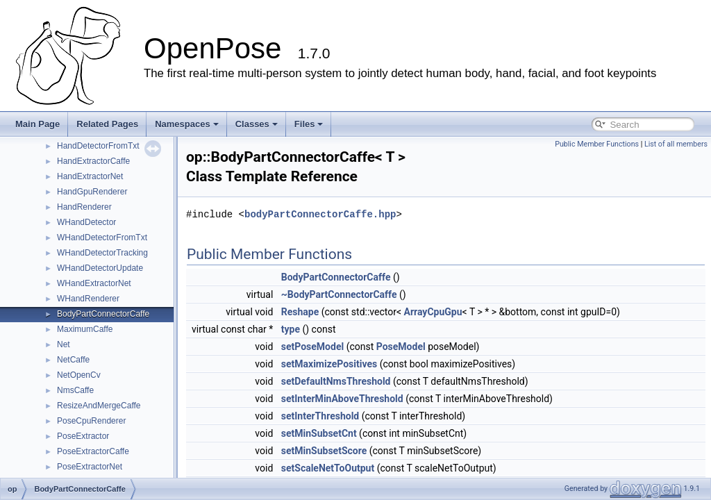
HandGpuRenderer (92, 192)
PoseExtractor (83, 436)
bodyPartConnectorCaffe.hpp (320, 214)
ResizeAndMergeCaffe (99, 405)
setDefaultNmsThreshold (336, 381)
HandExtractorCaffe (93, 161)
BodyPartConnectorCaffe (103, 314)
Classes (256, 124)
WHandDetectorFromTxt (102, 237)
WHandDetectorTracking (102, 253)
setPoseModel (312, 346)
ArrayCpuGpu (433, 311)
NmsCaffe (75, 390)
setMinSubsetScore (324, 450)
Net (63, 344)
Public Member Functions (597, 144)
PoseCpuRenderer (91, 421)
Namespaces (187, 124)
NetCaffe (73, 360)
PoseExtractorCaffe (93, 451)
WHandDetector (86, 222)
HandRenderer (84, 207)
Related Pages (107, 124)
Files (309, 124)
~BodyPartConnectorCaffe (339, 294)
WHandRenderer (88, 298)
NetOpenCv (79, 375)
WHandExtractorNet (94, 283)
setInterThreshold (320, 416)
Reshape (300, 311)
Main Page (37, 124)
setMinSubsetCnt (319, 433)
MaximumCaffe (84, 329)
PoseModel (401, 346)
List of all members (676, 144)
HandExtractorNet (90, 176)
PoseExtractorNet (89, 467)
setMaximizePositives (329, 363)
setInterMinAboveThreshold (342, 398)
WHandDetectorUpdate (100, 268)
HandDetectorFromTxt (98, 146)
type (290, 329)
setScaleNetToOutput (327, 468)
